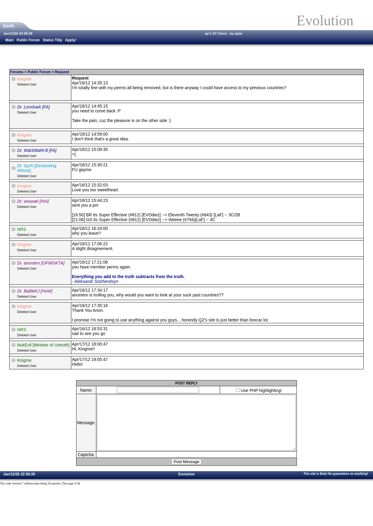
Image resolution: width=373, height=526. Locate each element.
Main (9, 40)
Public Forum (28, 40)
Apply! (70, 40)
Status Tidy (52, 40)
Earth (9, 25)
